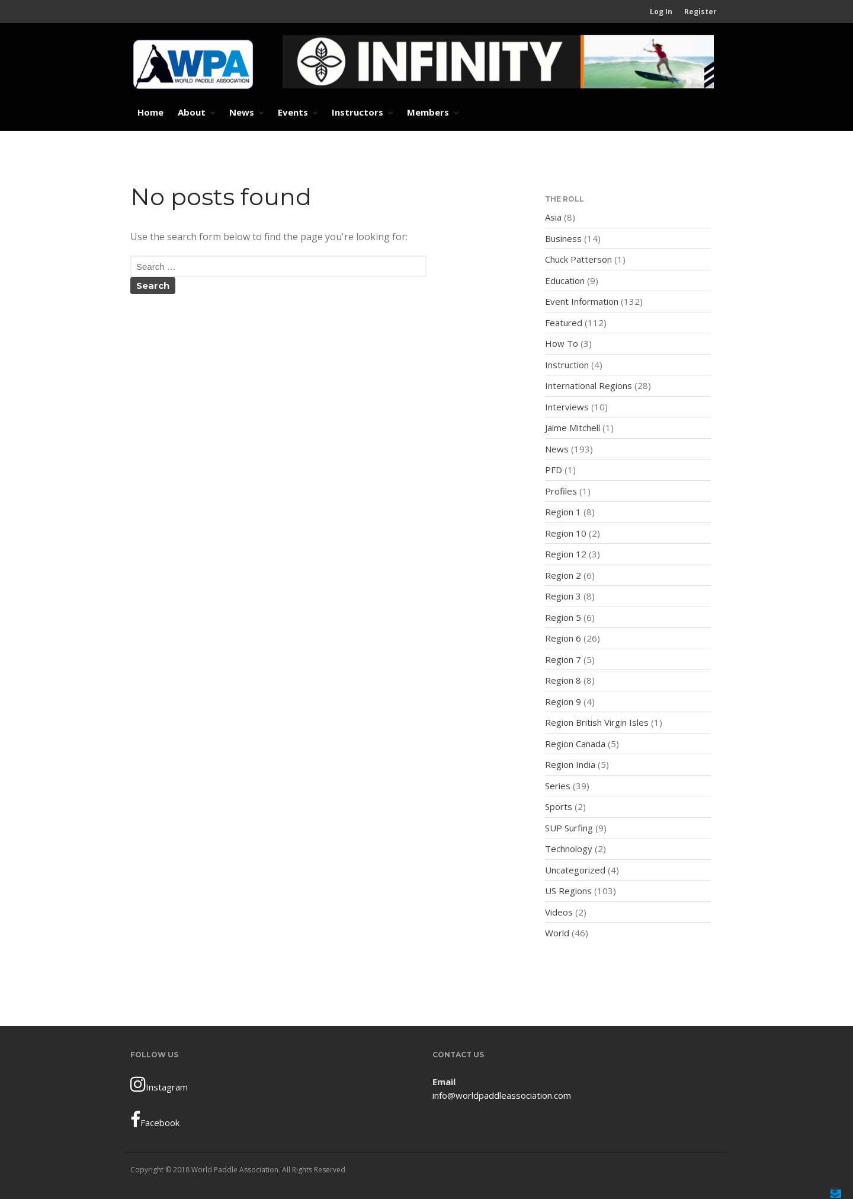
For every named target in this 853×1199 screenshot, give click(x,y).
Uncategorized (575, 870)
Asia (553, 217)
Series (557, 786)
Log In (661, 12)
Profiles (561, 491)
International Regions (588, 385)
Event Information (581, 301)
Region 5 (563, 617)
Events (293, 112)
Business (563, 238)
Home (150, 112)
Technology (568, 848)
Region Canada (575, 744)
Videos (559, 912)
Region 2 (563, 575)
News (241, 112)
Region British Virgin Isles (597, 722)
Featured (563, 323)
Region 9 (563, 701)
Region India (570, 764)
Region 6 (563, 638)
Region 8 (563, 680)
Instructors (357, 112)
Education (565, 280)
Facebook (154, 1119)
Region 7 (563, 659)
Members (428, 112)
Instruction (567, 365)
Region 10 (565, 533)
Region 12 (565, 554)
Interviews (567, 407)
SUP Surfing (569, 828)
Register (700, 12)
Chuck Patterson (578, 259)
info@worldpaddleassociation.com (501, 1095)
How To (561, 343)
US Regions (568, 891)
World (557, 933)
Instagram (159, 1084)
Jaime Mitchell (572, 427)
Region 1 (563, 512)
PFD (553, 470)
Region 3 (563, 596)
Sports (558, 806)
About (192, 112)
